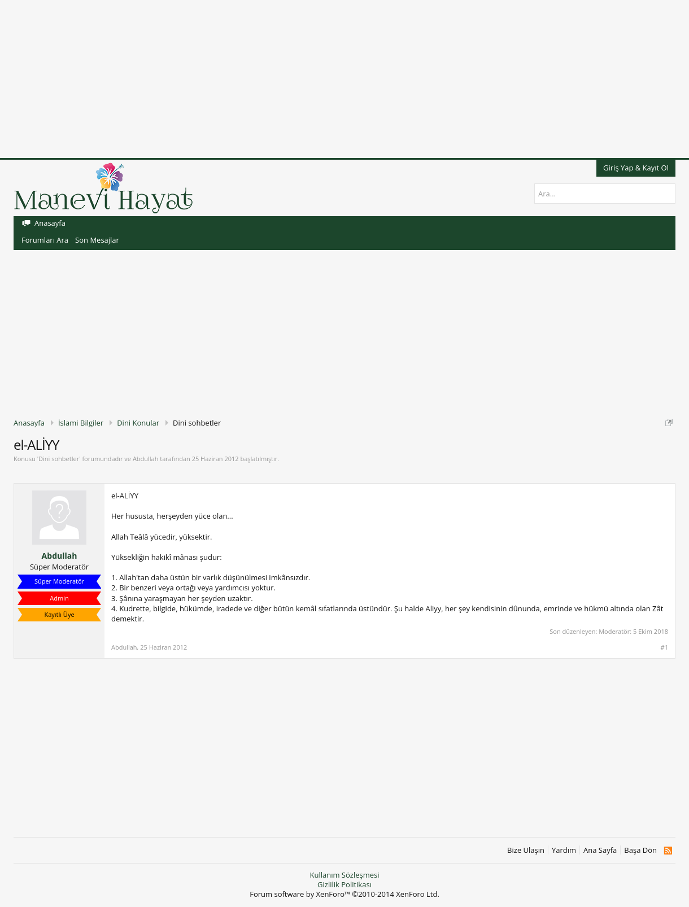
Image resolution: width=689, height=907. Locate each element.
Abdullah (146, 458)
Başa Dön (640, 850)
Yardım (564, 850)
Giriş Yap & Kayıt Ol (636, 168)
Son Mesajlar (97, 240)
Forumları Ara (44, 240)
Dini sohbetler (58, 458)
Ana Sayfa (600, 850)
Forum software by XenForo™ (344, 894)
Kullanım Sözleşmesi (344, 875)
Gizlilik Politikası (344, 884)
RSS (668, 851)
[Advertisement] (339, 79)
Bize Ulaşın (525, 850)
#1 (664, 647)
